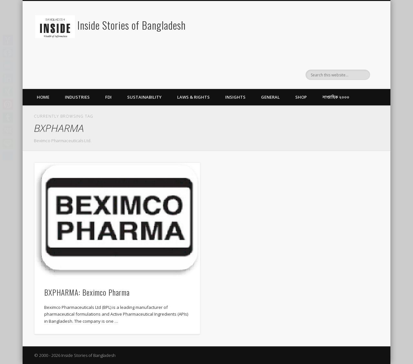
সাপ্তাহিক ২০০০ (335, 97)
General (270, 97)
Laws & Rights (193, 97)
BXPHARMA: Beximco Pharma (87, 292)
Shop (301, 97)
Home (43, 97)
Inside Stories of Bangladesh (131, 25)
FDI (108, 97)
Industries (77, 97)
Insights (235, 97)
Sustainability (144, 97)
